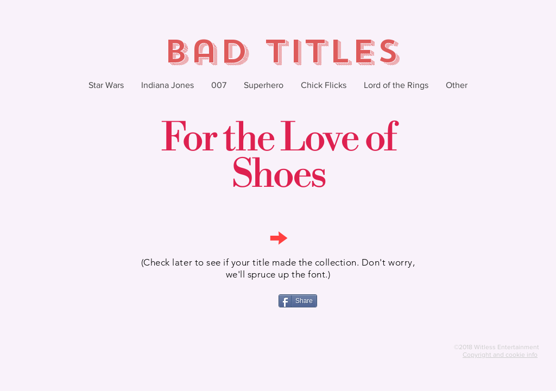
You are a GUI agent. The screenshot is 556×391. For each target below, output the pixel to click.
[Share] (298, 300)
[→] (278, 237)
